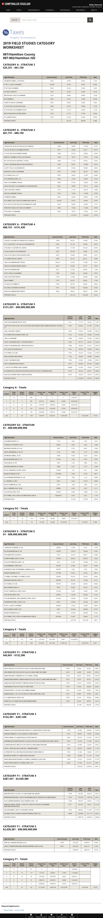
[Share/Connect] (41, 915)
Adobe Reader (8, 910)
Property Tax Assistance (22, 37)
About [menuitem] (93, 10)
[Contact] (31, 915)
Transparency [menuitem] (33, 10)
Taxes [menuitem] (18, 10)
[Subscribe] (51, 915)
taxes (13, 32)
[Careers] (72, 915)
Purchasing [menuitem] (64, 10)
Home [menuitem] (8, 10)
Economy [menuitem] (49, 10)
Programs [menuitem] (80, 10)
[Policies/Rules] (62, 915)
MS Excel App (19, 910)
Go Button (90, 19)
